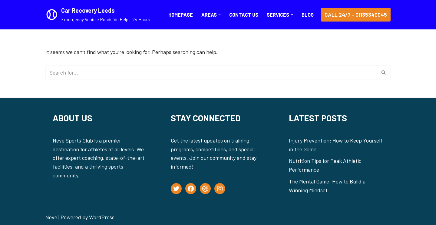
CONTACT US (243, 15)
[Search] (211, 72)
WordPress (101, 217)
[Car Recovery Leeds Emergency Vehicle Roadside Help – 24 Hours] (97, 14)
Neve (51, 217)
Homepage (180, 15)
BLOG (308, 15)
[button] (219, 14)
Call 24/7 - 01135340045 (356, 14)
